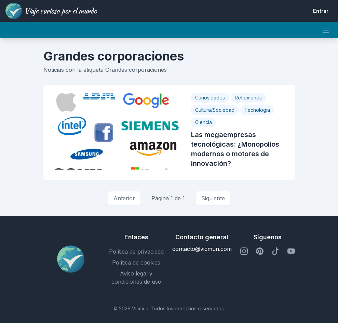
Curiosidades (210, 97)
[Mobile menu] (326, 30)
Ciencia (203, 122)
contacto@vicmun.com (202, 248)
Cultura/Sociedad (214, 110)
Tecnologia (257, 110)
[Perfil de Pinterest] (259, 251)
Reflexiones (248, 97)
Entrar (320, 11)
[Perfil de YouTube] (291, 251)
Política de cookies (136, 262)
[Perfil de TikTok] (275, 251)
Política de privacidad (136, 251)
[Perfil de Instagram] (244, 251)
